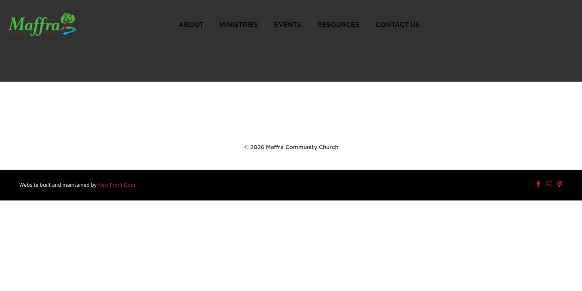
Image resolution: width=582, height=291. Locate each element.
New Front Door (117, 184)
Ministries (238, 25)
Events (287, 25)
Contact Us (397, 25)
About (191, 25)
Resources (338, 25)
